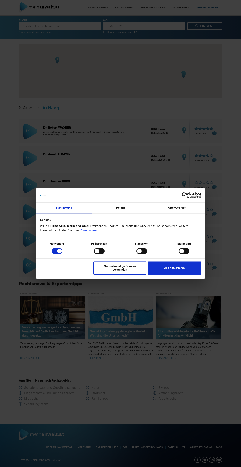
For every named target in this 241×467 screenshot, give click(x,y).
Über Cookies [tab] (177, 207)
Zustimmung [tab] (64, 207)
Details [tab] (120, 207)
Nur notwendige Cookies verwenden (120, 268)
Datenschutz (89, 230)
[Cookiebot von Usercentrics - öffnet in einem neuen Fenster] (184, 195)
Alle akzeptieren (174, 268)
